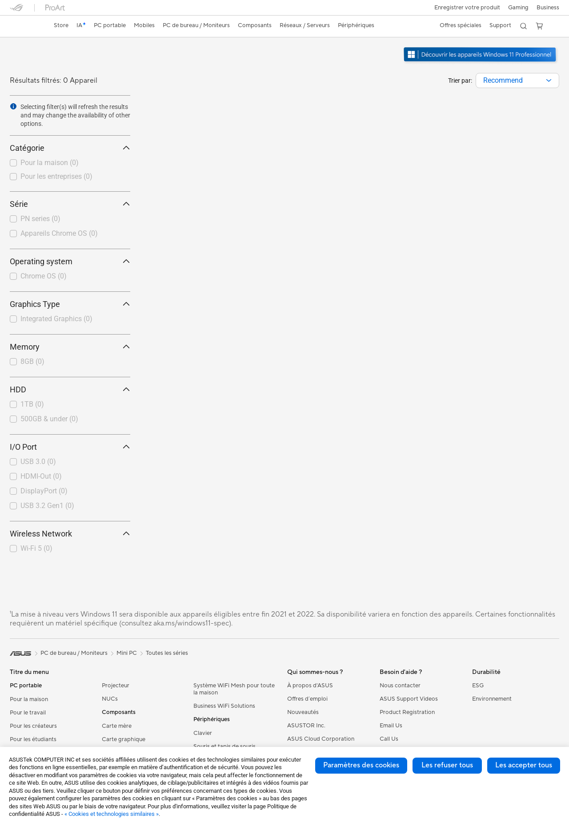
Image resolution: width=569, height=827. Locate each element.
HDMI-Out (41, 476)
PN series (40, 218)
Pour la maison (49, 162)
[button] (517, 7)
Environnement (492, 698)
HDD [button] (70, 389)
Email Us (391, 725)
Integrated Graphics (56, 319)
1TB (32, 404)
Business (548, 7)
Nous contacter (400, 685)
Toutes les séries (167, 653)
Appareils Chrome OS (59, 233)
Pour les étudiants (33, 739)
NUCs (110, 698)
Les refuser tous (447, 765)
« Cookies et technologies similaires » (111, 814)
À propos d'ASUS (310, 685)
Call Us (389, 738)
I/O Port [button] (70, 447)
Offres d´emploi (307, 698)
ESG (478, 685)
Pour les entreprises (56, 176)
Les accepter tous (523, 765)
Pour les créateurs (33, 726)
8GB (32, 361)
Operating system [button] (70, 261)
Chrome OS (43, 276)
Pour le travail (28, 712)
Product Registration (407, 712)
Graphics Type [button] (70, 304)
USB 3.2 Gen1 (47, 505)
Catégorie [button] (70, 148)
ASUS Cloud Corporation (320, 738)
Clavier (202, 733)
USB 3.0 (38, 461)
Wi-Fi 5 (36, 548)
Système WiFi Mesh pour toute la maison (234, 689)
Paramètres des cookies (361, 765)
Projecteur (115, 685)
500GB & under (49, 419)
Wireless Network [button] (70, 533)
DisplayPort (44, 491)
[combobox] (517, 80)
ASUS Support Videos (409, 698)
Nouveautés (303, 712)
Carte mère (117, 726)
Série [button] (70, 204)
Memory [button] (70, 346)
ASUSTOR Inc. (306, 725)
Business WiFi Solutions (224, 706)
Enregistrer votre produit (464, 7)
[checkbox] (70, 163)
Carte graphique (123, 739)
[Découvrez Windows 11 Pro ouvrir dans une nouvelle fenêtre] (481, 62)
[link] (25, 26)
